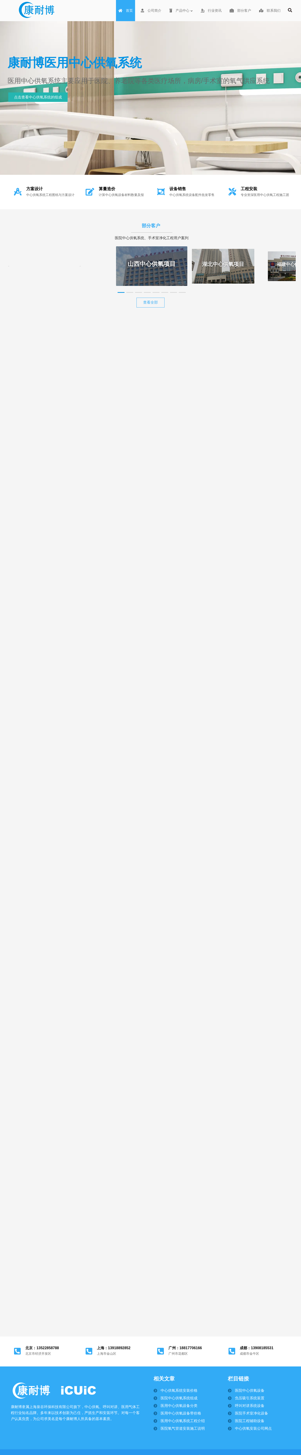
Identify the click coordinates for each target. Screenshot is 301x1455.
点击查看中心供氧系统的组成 (38, 97)
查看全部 (150, 302)
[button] (121, 292)
